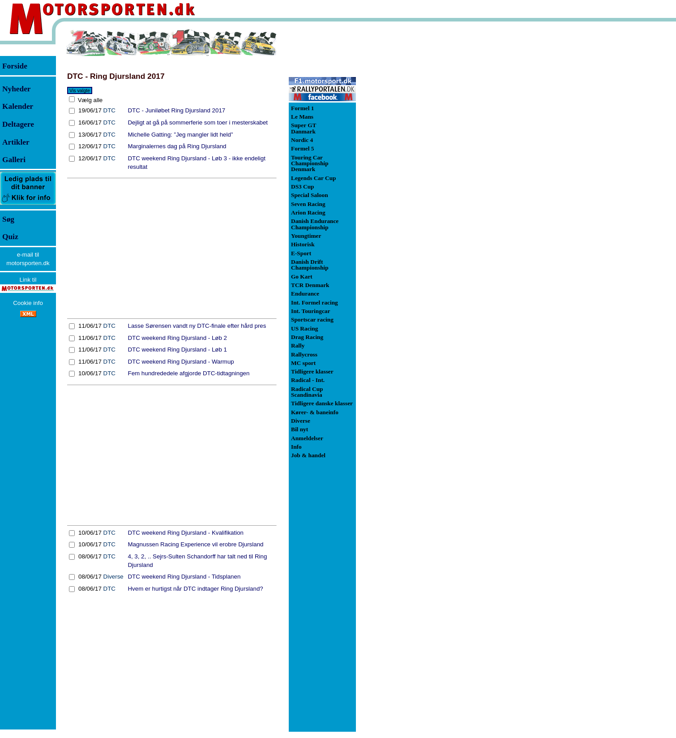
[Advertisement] (172, 248)
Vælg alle (89, 100)
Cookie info (28, 303)
